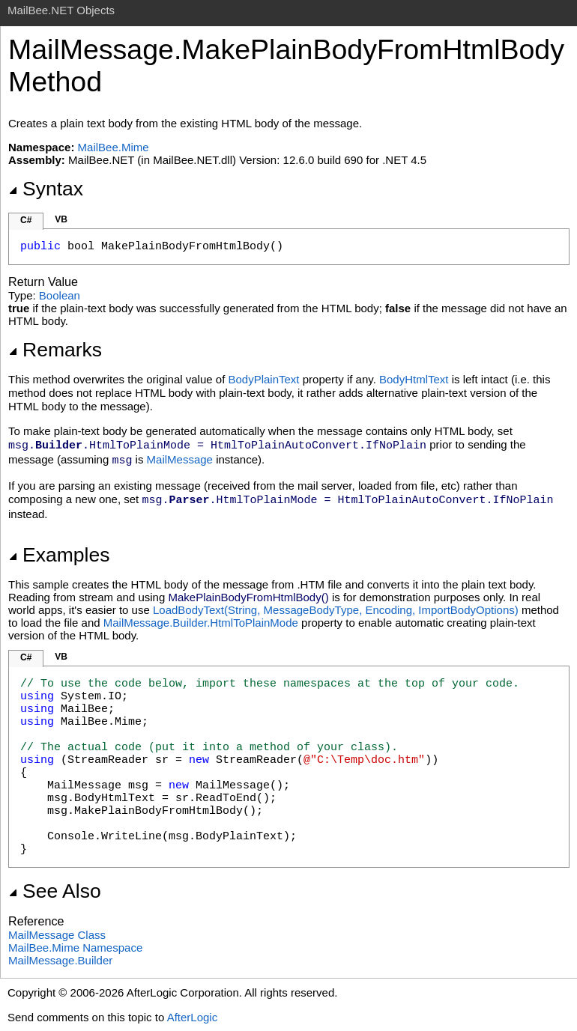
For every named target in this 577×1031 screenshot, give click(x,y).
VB (61, 219)
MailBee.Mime (113, 147)
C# (25, 220)
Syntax (45, 188)
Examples (58, 555)
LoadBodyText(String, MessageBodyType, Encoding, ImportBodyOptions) (336, 609)
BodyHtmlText (414, 379)
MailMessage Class (57, 934)
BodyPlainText (263, 379)
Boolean (59, 295)
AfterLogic (192, 1017)
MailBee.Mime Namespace (75, 947)
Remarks (55, 349)
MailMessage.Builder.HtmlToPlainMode (200, 622)
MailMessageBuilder (60, 960)
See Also (54, 891)
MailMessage (180, 459)
